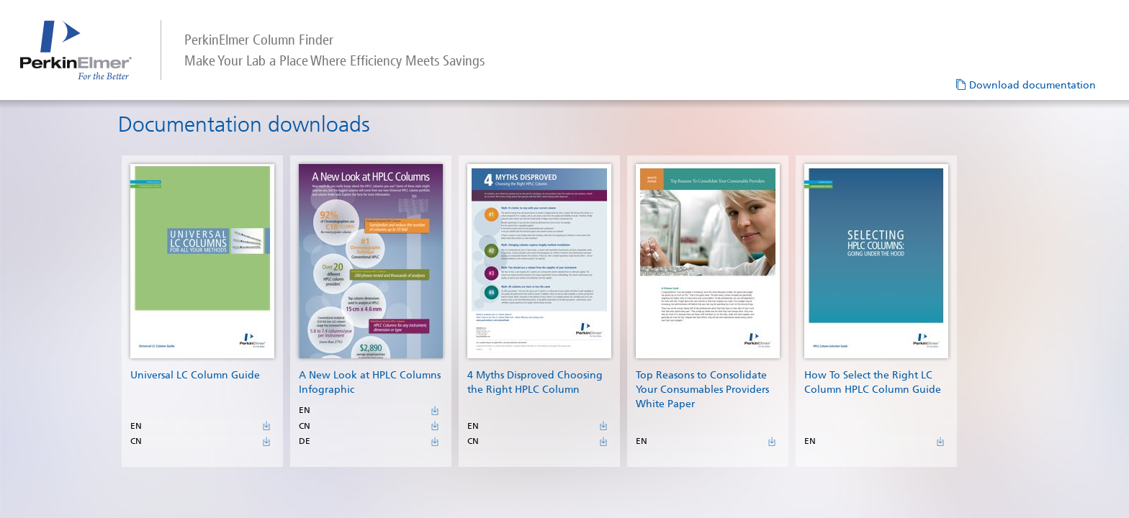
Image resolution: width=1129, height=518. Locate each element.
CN (141, 460)
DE (309, 460)
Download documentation (1032, 85)
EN (141, 437)
